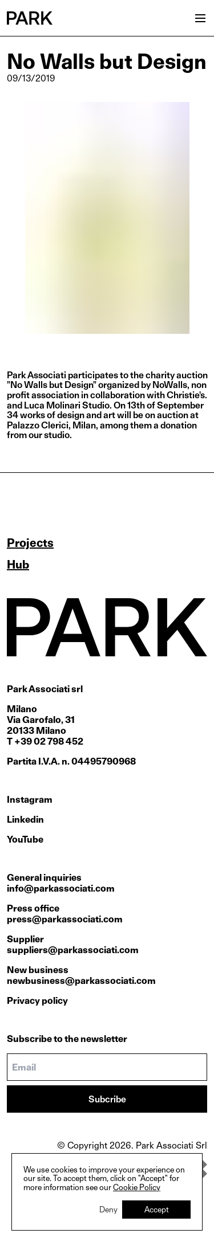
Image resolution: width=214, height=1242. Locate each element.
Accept (156, 1209)
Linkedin (25, 819)
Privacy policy (37, 1000)
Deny (108, 1209)
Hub (18, 564)
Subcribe (107, 1099)
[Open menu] (200, 18)
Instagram (30, 799)
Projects (30, 543)
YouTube (25, 839)
